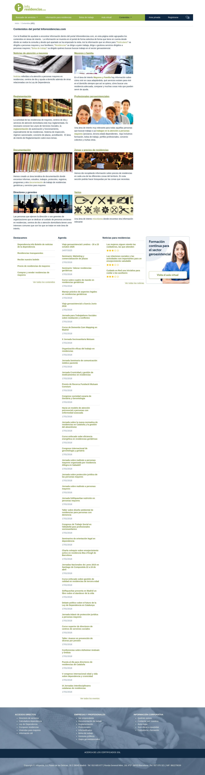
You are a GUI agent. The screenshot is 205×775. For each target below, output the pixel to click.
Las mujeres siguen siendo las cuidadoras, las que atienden (121, 245)
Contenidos (26, 23)
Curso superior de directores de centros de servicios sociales (77, 627)
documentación (36, 182)
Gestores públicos (86, 736)
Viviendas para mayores (30, 730)
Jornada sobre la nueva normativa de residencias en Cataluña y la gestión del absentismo (80, 424)
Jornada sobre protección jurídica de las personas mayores (79, 475)
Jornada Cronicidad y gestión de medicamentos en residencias (77, 373)
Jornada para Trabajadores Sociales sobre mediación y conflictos (79, 316)
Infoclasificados (85, 730)
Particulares (122, 42)
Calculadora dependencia (30, 721)
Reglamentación (22, 96)
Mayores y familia (84, 53)
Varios (77, 192)
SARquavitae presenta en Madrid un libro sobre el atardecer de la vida (79, 592)
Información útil (26, 733)
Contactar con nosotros (148, 721)
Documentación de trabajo (90, 721)
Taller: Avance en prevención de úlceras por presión (77, 639)
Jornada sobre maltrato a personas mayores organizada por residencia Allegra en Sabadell (79, 462)
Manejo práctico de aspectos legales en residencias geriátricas (79, 293)
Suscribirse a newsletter (148, 727)
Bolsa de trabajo (86, 17)
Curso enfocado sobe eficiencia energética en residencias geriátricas (79, 437)
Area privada (154, 17)
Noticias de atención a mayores (31, 53)
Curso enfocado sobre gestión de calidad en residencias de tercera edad (80, 580)
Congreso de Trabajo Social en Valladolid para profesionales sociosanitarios (76, 526)
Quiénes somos (145, 718)
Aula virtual (106, 17)
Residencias (60, 45)
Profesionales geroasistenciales (91, 96)
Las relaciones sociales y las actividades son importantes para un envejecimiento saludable (124, 258)
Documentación (22, 150)
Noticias (17, 76)
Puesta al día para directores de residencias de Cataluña (77, 663)
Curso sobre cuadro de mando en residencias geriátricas (78, 281)
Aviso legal (142, 724)
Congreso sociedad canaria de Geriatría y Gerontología (76, 397)
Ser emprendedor (86, 718)
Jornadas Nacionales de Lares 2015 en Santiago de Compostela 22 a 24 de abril (80, 567)
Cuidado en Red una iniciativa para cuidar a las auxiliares (123, 271)
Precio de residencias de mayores (34, 266)
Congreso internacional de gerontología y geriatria (74, 449)
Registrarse (173, 17)
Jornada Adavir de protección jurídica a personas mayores (80, 615)
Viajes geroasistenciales (89, 739)
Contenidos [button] (124, 17)
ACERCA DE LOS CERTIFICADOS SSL (102, 752)
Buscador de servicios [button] (26, 17)
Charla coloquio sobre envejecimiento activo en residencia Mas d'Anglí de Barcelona (80, 552)
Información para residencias (58, 17)
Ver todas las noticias (134, 283)
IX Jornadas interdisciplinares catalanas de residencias (76, 687)
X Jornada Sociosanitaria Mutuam (78, 339)
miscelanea (98, 219)
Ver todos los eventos (90, 698)
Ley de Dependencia (28, 724)
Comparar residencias (29, 727)
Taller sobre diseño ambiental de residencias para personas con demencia (77, 512)
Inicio (17, 23)
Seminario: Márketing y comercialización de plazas (75, 257)
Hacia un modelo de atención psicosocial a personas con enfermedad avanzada (76, 410)
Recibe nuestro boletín (28, 259)
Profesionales (84, 727)
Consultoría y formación (148, 730)
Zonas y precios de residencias (91, 150)
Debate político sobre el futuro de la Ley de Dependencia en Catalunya (79, 604)
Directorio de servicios (29, 718)
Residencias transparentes (30, 253)
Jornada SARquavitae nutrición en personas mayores (78, 499)
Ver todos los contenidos (44, 282)
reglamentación (21, 129)
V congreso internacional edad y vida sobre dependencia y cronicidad (80, 675)
